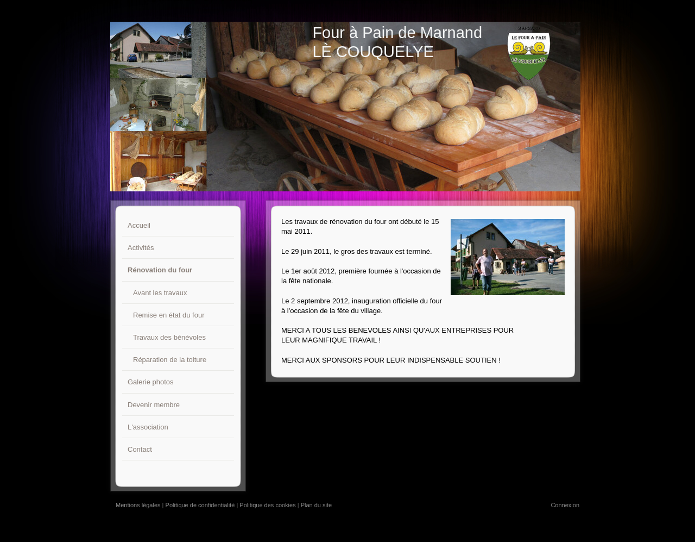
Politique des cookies (267, 505)
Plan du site (316, 505)
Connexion (565, 505)
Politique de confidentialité (200, 505)
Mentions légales (138, 505)
